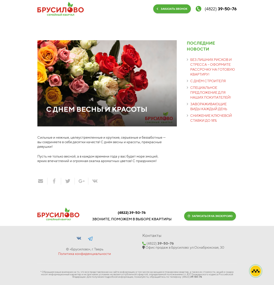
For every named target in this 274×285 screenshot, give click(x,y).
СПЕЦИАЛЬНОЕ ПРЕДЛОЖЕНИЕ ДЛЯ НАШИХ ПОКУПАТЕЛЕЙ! (210, 92)
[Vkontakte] (223, 22)
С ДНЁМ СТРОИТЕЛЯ (208, 81)
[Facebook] (90, 238)
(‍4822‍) (132, 212)
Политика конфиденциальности (84, 254)
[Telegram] (232, 22)
